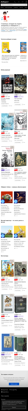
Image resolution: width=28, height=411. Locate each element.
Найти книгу (14, 384)
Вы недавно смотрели (7, 374)
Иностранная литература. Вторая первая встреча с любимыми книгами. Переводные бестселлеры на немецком (6, 245)
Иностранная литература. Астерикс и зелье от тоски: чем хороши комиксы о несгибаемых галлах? (19, 243)
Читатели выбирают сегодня (8, 39)
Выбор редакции (5, 70)
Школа (21, 7)
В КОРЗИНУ (5, 106)
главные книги (12, 30)
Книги (2, 7)
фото (12, 76)
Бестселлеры (4, 256)
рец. (12, 75)
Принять (14, 407)
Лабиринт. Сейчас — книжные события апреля (13, 187)
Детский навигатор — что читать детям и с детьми (12, 221)
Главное (16, 7)
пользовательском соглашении (12, 403)
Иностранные (8, 7)
